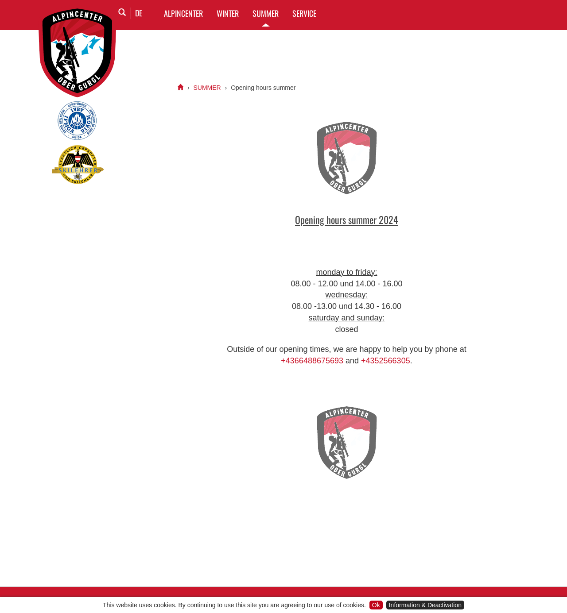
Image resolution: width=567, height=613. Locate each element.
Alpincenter (183, 13)
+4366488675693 (312, 360)
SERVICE (304, 13)
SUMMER (265, 13)
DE (138, 13)
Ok (376, 605)
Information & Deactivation (425, 605)
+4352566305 (385, 360)
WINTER (228, 13)
